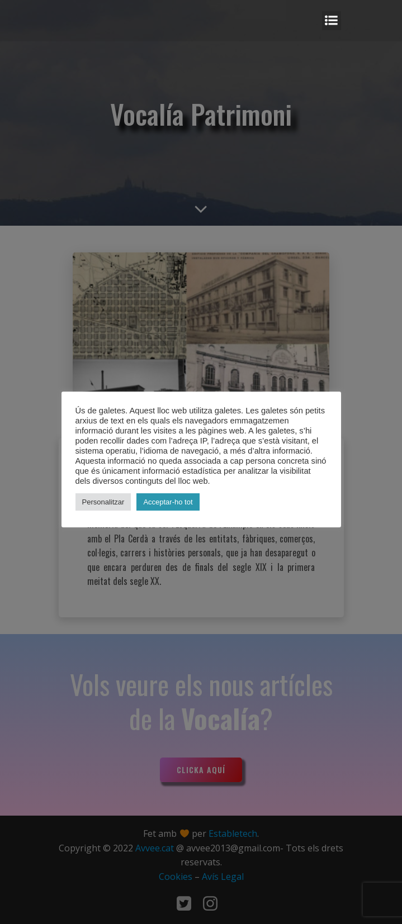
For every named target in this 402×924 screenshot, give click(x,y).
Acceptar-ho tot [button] (167, 502)
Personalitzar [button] (103, 502)
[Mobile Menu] (331, 20)
